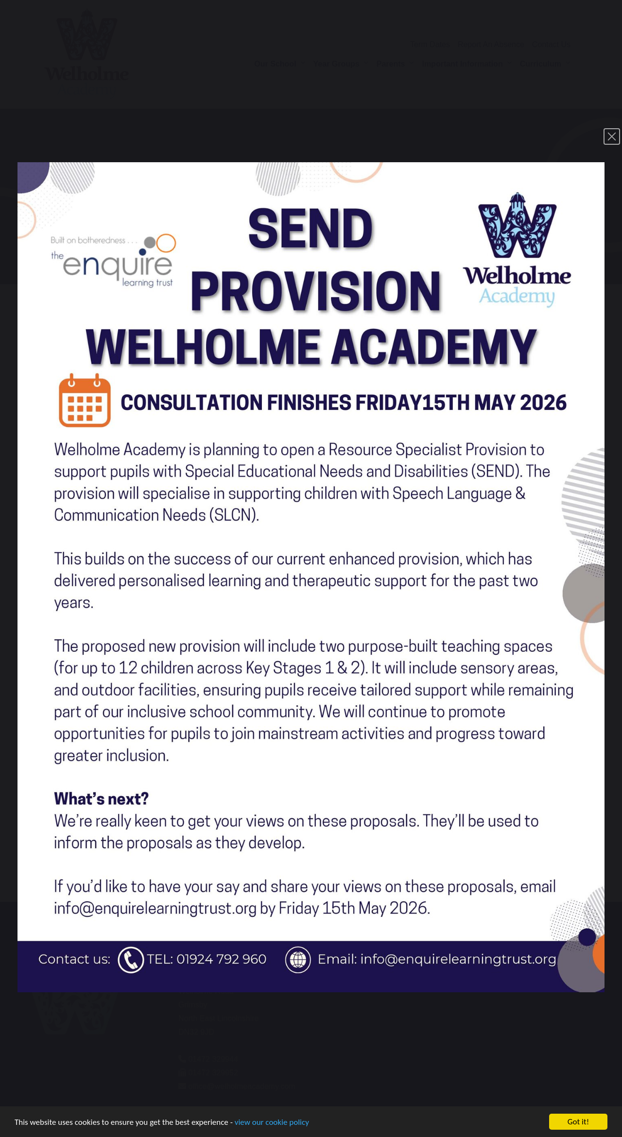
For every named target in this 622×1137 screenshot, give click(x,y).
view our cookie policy (272, 1125)
